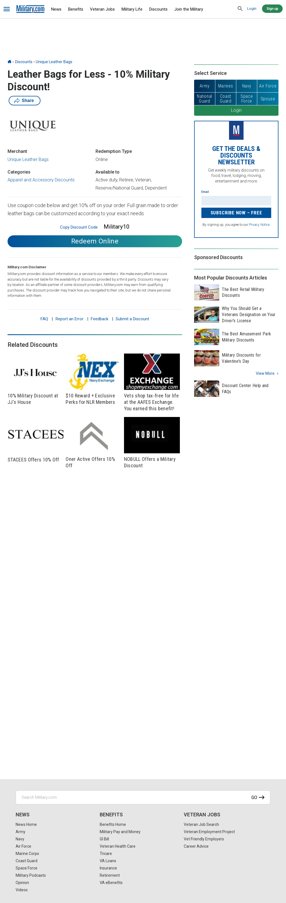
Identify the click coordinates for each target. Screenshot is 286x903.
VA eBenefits (111, 882)
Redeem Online (94, 241)
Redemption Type (114, 151)
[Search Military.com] (143, 797)
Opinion (22, 882)
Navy (20, 839)
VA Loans (108, 861)
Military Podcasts (31, 875)
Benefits (75, 9)
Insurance (108, 868)
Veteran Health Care (117, 846)
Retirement (110, 875)
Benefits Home (113, 824)
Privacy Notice (259, 225)
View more (265, 373)
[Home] (9, 62)
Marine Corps (27, 853)
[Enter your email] (236, 200)
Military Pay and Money (120, 831)
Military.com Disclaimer (27, 267)
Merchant (17, 151)
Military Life (131, 9)
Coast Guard (26, 861)
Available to (108, 172)
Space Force (26, 868)
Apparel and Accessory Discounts (41, 180)
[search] (240, 9)
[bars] (7, 9)
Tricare (106, 853)
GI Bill (104, 839)
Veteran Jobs (102, 9)
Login (251, 8)
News (56, 9)
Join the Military (188, 9)
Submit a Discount (132, 318)
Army (20, 831)
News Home (26, 824)
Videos (22, 890)
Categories (19, 172)
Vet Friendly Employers (204, 839)
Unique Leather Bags (54, 62)
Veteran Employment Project (209, 831)
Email (205, 192)
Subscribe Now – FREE (236, 212)
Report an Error (70, 318)
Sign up (272, 9)
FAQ (44, 318)
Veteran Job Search (201, 824)
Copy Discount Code (79, 227)
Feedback (99, 318)
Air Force (23, 846)
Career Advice (196, 846)
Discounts (158, 9)
